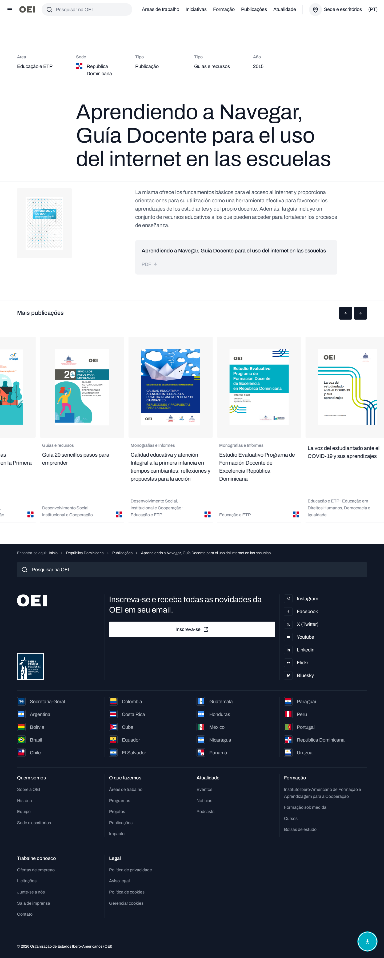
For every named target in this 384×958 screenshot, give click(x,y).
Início (53, 553)
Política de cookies (127, 892)
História (24, 800)
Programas (119, 800)
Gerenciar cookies (126, 903)
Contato (25, 914)
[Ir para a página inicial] (27, 9)
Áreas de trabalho (160, 9)
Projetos (117, 811)
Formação (224, 9)
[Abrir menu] (9, 9)
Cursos (291, 818)
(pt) (373, 9)
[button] (345, 313)
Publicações (254, 9)
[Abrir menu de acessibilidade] (367, 941)
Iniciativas (196, 9)
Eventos (204, 789)
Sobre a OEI (28, 789)
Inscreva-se (192, 629)
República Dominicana (85, 553)
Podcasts (205, 811)
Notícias (204, 800)
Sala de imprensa (33, 903)
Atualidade (284, 9)
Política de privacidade (130, 870)
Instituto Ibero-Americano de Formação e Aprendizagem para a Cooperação (322, 793)
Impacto (117, 833)
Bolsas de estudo (300, 829)
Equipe (24, 811)
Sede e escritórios (34, 822)
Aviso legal (119, 881)
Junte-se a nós (31, 892)
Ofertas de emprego (36, 870)
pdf (150, 264)
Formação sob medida (305, 807)
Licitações (27, 881)
